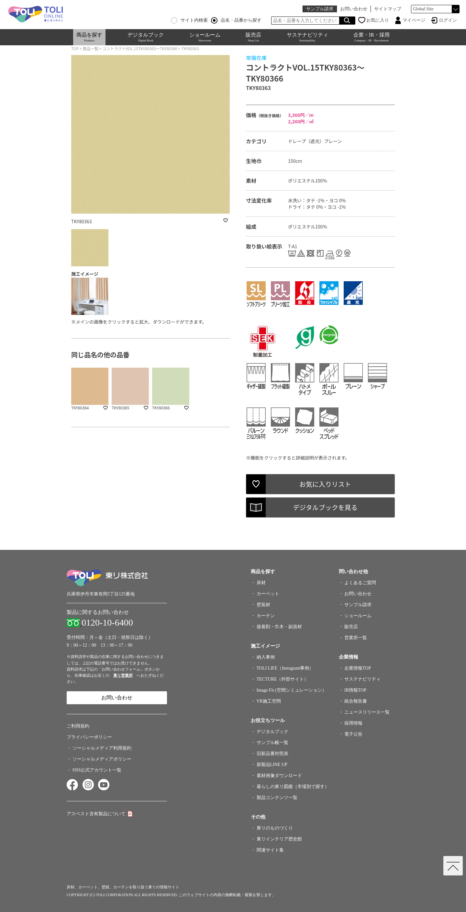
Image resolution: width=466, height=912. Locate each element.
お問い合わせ (353, 8)
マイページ (414, 20)
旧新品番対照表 (272, 753)
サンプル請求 (319, 8)
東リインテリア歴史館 (279, 839)
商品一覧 (90, 48)
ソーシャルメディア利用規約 (101, 748)
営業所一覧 (355, 637)
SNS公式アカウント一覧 (97, 770)
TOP (75, 48)
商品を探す (89, 37)
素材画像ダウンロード (279, 775)
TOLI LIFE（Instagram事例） (285, 668)
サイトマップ (387, 8)
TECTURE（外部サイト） (283, 679)
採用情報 (353, 723)
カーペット (268, 593)
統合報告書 (355, 701)
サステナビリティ (307, 37)
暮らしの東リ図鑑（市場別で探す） (293, 786)
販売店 (253, 37)
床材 (261, 582)
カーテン (266, 615)
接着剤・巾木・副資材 (279, 626)
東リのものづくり (275, 828)
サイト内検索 (189, 20)
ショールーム (204, 37)
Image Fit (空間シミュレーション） (292, 690)
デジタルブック (146, 37)
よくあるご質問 (360, 582)
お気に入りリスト (325, 484)
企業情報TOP (357, 668)
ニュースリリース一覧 (367, 712)
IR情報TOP (355, 690)
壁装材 (263, 604)
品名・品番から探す (236, 20)
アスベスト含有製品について (96, 813)
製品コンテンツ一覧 (277, 797)
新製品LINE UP (272, 764)
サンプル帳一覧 (272, 742)
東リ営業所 (123, 675)
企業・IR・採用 (371, 37)
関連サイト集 (270, 850)
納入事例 (266, 657)
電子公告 (353, 734)
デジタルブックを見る (325, 507)
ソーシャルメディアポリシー (101, 759)
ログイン (448, 20)
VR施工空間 (269, 701)
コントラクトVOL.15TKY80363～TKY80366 (139, 48)
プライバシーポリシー (89, 737)
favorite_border (225, 220)
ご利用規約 (78, 726)
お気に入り (377, 20)
